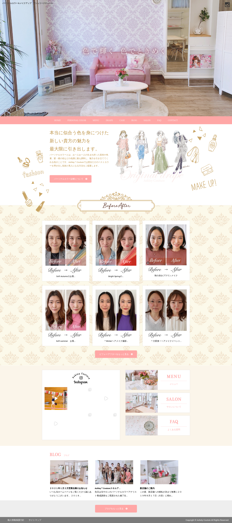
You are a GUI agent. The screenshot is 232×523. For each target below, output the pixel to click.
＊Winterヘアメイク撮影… (116, 315)
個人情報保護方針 (15, 520)
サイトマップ (35, 520)
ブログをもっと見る (114, 508)
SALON (147, 120)
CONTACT (173, 120)
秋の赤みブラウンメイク (166, 250)
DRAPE (109, 120)
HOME (57, 120)
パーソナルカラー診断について (68, 179)
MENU (96, 120)
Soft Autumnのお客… (66, 250)
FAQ (159, 120)
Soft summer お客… (66, 315)
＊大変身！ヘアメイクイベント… (166, 315)
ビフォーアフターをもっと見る (114, 354)
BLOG (134, 120)
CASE (122, 120)
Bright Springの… (116, 250)
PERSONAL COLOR (76, 120)
